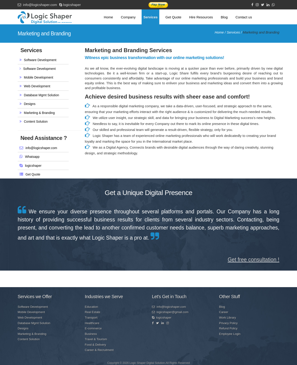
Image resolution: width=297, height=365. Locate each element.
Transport (91, 317)
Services (150, 17)
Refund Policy (228, 328)
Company (128, 17)
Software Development (40, 60)
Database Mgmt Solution (41, 95)
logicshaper (70, 5)
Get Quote (173, 17)
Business (91, 334)
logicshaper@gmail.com (170, 312)
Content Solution (36, 121)
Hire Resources (201, 17)
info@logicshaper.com (37, 5)
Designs (30, 104)
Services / (235, 32)
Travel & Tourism (96, 339)
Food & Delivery (95, 344)
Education (91, 306)
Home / (221, 32)
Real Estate (92, 312)
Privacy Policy (228, 323)
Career (223, 312)
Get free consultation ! (253, 260)
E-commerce (93, 328)
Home (108, 17)
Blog (224, 17)
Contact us (243, 17)
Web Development (37, 86)
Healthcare (92, 323)
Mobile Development (38, 77)
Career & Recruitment (99, 350)
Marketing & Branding (39, 113)
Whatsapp (32, 156)
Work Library (227, 317)
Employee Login (230, 334)
